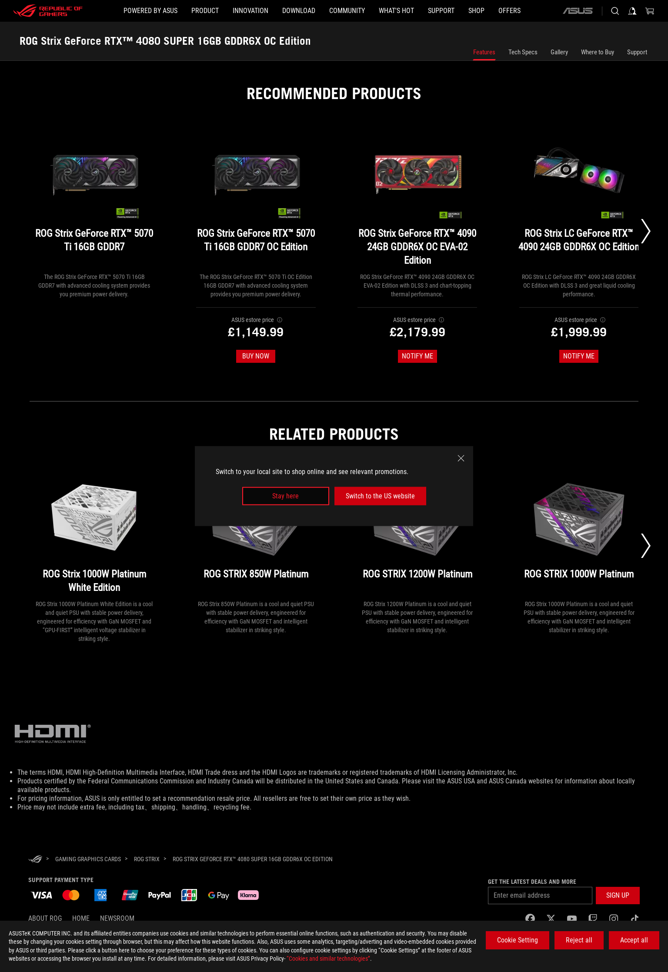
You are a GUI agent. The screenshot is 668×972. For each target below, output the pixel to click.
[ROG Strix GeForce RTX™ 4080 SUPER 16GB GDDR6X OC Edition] (253, 859)
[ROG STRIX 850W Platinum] (256, 534)
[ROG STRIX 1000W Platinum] (579, 534)
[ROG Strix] (147, 859)
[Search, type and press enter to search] (615, 11)
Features (484, 52)
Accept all (634, 940)
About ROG (45, 918)
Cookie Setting (517, 940)
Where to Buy (597, 52)
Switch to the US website (380, 496)
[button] (205, 11)
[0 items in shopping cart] (650, 11)
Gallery (559, 52)
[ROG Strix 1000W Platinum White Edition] (94, 534)
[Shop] (476, 11)
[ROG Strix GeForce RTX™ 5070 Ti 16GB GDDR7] (94, 199)
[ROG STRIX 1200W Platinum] (417, 534)
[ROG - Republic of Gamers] (48, 10)
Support (637, 52)
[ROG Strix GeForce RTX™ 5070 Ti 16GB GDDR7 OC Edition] (256, 199)
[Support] (441, 11)
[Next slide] (645, 231)
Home (81, 918)
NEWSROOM (117, 918)
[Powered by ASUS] (150, 11)
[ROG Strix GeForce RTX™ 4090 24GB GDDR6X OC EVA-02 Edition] (417, 199)
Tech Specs (523, 52)
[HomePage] (35, 859)
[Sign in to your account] (632, 11)
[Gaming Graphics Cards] (88, 859)
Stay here (285, 496)
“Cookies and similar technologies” (328, 958)
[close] (461, 458)
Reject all (579, 940)
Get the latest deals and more (532, 881)
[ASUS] (577, 11)
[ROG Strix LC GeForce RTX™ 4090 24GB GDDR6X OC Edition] (579, 199)
